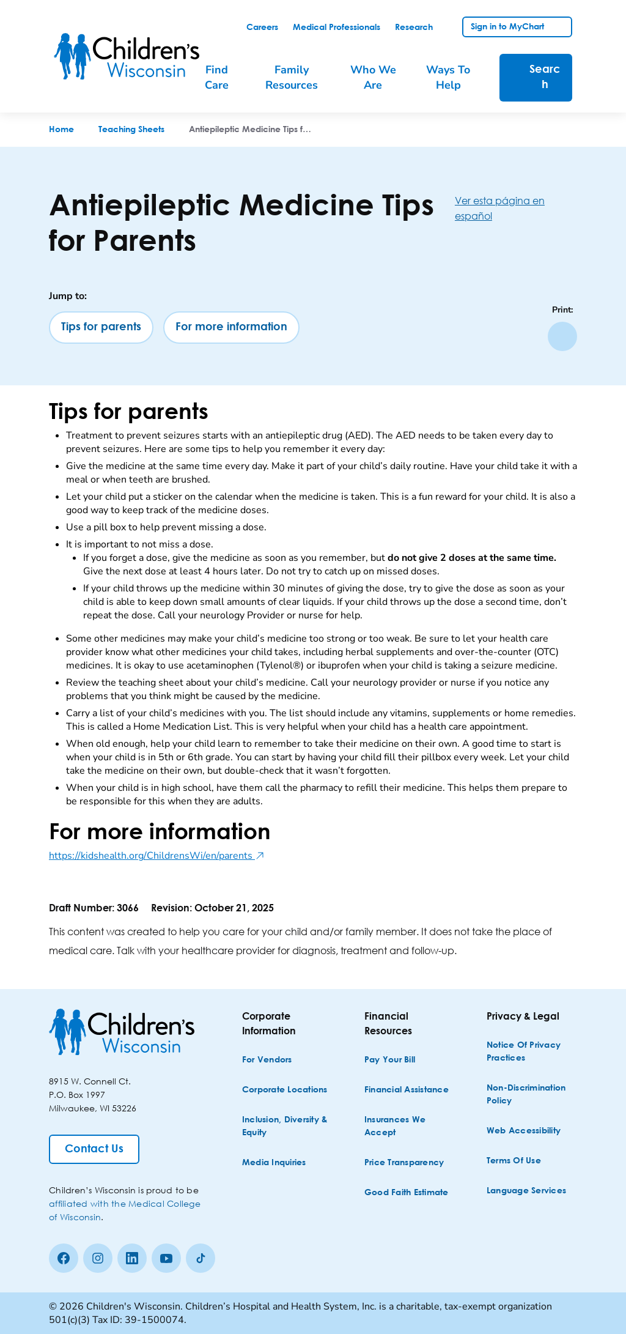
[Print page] (562, 336)
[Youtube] (166, 1258)
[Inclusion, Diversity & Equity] (286, 1126)
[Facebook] (63, 1258)
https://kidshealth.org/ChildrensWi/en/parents (157, 855)
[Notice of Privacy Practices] (531, 1052)
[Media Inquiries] (274, 1163)
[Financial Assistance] (406, 1090)
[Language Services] (526, 1191)
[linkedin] (132, 1258)
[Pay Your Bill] (389, 1060)
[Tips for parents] (101, 327)
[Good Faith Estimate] (406, 1193)
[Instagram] (97, 1258)
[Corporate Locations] (285, 1090)
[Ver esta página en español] (516, 208)
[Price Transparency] (404, 1163)
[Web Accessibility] (524, 1131)
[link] (262, 27)
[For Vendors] (267, 1060)
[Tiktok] (200, 1258)
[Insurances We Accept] (408, 1126)
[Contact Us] (94, 1149)
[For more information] (231, 327)
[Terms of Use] (514, 1161)
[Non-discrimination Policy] (531, 1095)
